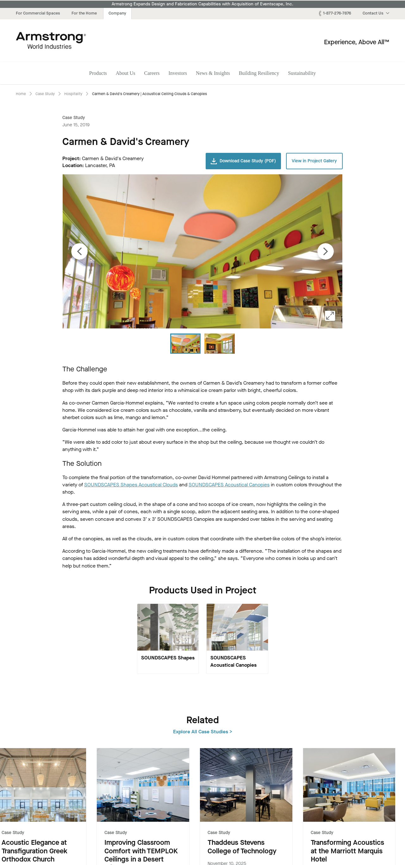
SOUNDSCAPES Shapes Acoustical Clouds (131, 484)
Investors (177, 73)
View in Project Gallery (314, 161)
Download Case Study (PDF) (243, 161)
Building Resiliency (259, 73)
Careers (152, 73)
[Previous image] (79, 251)
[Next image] (325, 251)
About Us (125, 73)
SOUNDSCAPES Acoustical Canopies (229, 484)
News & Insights (213, 73)
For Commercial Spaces (38, 13)
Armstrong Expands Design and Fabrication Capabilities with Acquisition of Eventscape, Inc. (202, 4)
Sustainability (302, 73)
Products (98, 73)
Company (117, 13)
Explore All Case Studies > (359, 720)
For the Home (84, 13)
